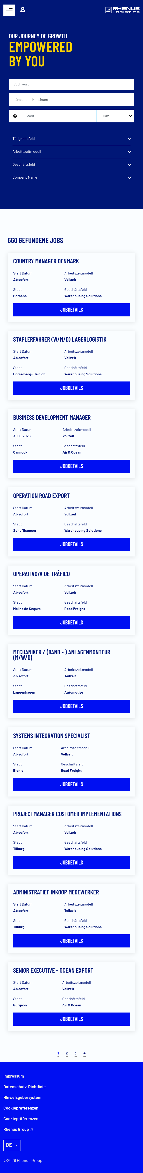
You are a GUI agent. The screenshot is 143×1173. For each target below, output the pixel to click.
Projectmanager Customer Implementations (67, 814)
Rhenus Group (16, 1130)
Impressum (13, 1076)
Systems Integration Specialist (51, 735)
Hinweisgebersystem (22, 1098)
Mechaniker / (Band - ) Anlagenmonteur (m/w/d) (61, 654)
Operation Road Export (41, 495)
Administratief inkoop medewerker (56, 892)
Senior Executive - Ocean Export (53, 970)
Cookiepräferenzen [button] (20, 1119)
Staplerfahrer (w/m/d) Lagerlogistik (59, 339)
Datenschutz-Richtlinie (24, 1087)
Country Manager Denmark (46, 261)
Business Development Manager (52, 417)
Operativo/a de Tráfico (41, 574)
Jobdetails (71, 309)
